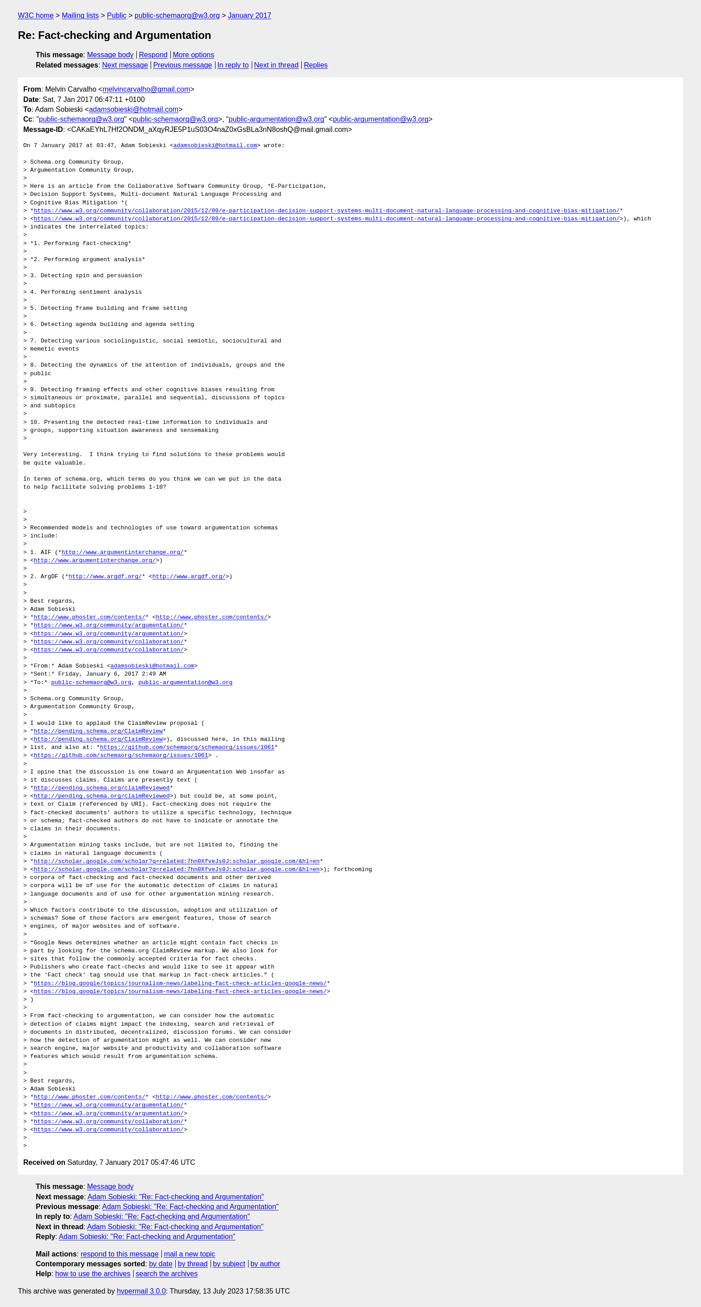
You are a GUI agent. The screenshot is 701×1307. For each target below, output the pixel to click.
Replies (316, 65)
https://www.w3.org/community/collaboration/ (108, 642)
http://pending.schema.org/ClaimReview (98, 732)
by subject (229, 1264)
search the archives (167, 1273)
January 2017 (249, 15)
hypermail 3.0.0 (141, 1291)
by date (160, 1264)
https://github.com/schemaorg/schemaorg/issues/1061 (187, 748)
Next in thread (276, 65)
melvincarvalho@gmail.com (146, 89)
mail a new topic (189, 1254)
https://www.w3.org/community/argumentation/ (108, 626)
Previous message (182, 65)
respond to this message (119, 1254)
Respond (153, 55)
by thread (193, 1264)
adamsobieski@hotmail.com (133, 109)
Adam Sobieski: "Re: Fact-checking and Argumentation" (176, 1197)
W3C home (36, 15)
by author (265, 1264)
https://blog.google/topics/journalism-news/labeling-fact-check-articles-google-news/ (180, 984)
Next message (125, 65)
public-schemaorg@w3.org (177, 15)
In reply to (233, 65)
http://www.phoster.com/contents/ (89, 617)
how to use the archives (93, 1273)
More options (194, 55)
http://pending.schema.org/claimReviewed (101, 788)
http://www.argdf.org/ (105, 577)
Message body (110, 55)
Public (117, 15)
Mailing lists (80, 15)
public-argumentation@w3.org (277, 119)
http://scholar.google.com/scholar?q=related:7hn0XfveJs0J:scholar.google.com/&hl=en (177, 862)
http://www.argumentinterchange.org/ (123, 553)
